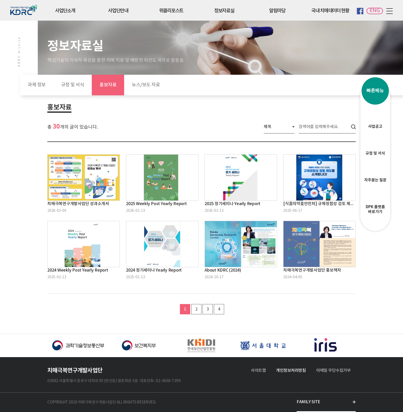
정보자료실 (224, 11)
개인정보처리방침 (291, 370)
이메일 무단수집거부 (333, 370)
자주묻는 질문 (375, 172)
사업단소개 (65, 11)
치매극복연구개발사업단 (75, 370)
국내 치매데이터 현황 (330, 11)
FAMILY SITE (308, 402)
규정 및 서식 (375, 146)
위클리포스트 (171, 11)
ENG (375, 11)
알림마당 (277, 11)
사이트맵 (258, 370)
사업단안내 (118, 11)
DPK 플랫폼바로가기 (375, 201)
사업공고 (375, 119)
